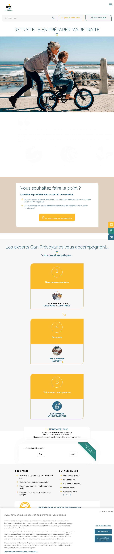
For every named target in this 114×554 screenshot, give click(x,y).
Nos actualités (69, 480)
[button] (53, 18)
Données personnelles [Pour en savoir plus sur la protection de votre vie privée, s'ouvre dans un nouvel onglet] (13, 552)
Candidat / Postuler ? (72, 484)
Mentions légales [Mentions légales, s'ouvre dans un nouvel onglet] (30, 552)
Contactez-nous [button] (71, 18)
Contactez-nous (70, 492)
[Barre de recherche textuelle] (29, 18)
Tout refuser (103, 532)
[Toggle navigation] (109, 5)
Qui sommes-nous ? (71, 476)
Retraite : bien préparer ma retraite (34, 482)
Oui (40, 454)
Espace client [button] (98, 18)
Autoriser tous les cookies (103, 540)
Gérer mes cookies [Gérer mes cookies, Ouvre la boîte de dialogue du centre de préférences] (103, 526)
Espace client (68, 488)
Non (73, 454)
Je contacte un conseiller (57, 218)
